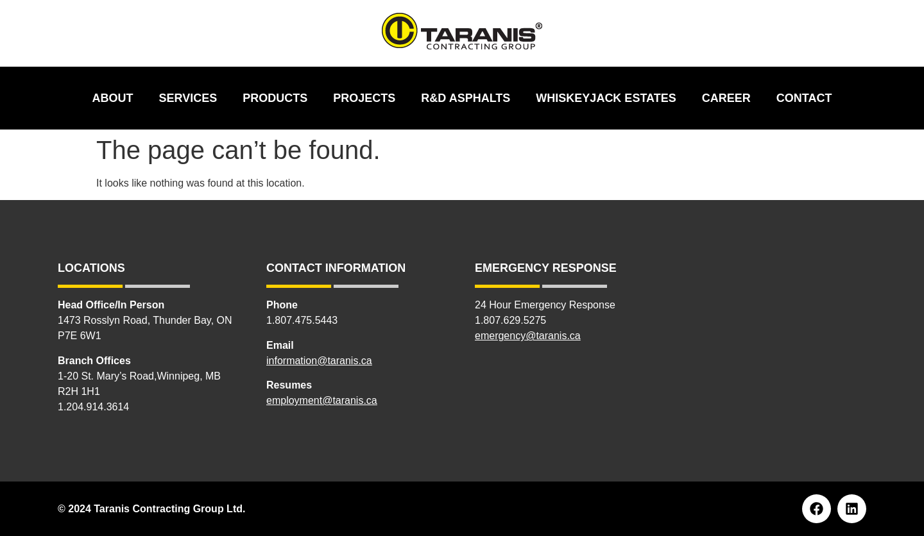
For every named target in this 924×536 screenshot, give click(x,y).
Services (188, 98)
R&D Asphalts (465, 98)
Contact (804, 98)
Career (726, 98)
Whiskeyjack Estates (606, 98)
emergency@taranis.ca (528, 335)
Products (275, 98)
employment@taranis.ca (321, 400)
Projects (364, 98)
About (112, 98)
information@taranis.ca (319, 360)
